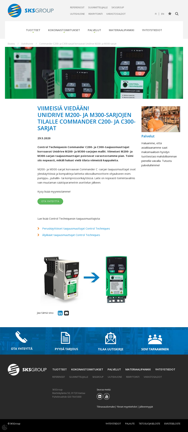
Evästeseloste (172, 423)
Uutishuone (77, 13)
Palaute (130, 423)
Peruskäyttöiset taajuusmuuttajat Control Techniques (76, 228)
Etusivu (11, 43)
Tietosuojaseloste (149, 423)
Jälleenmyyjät (146, 406)
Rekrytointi (95, 13)
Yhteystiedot (152, 30)
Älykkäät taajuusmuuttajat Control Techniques (71, 235)
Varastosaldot (116, 13)
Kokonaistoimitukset (64, 30)
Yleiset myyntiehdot (127, 406)
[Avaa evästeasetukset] (4, 427)
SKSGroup (117, 7)
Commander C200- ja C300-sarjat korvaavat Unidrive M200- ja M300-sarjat (77, 43)
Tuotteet (33, 30)
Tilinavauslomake (106, 406)
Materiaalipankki (121, 30)
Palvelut (94, 30)
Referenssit (77, 7)
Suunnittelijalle (98, 7)
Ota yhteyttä (50, 201)
